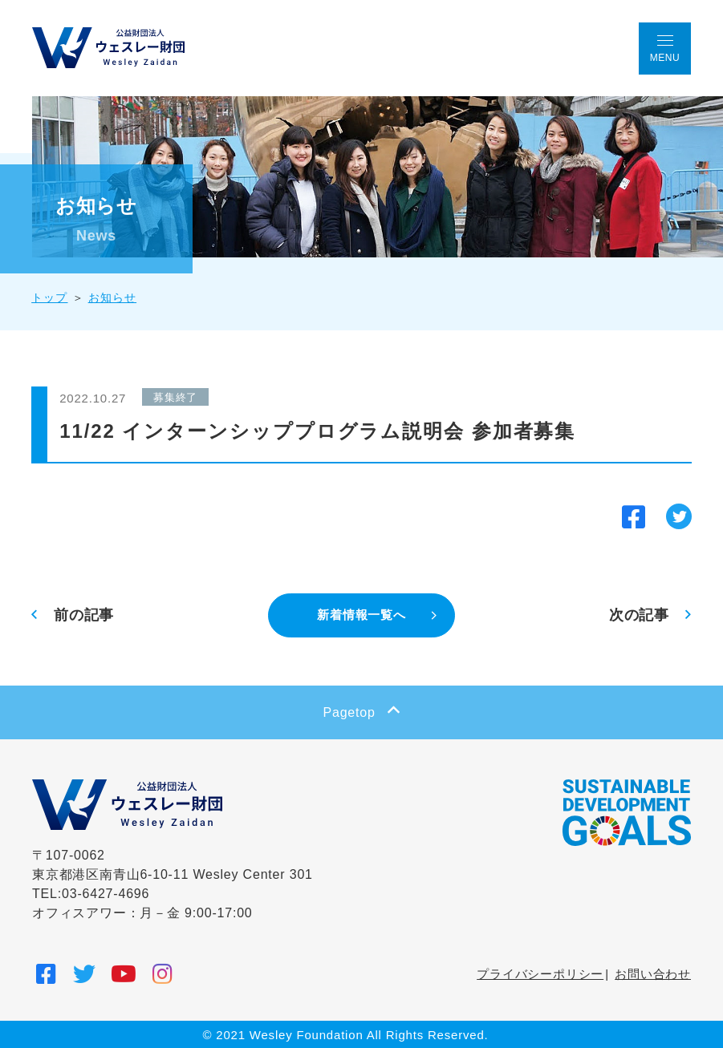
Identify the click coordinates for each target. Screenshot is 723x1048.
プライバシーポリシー (540, 973)
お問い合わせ (653, 973)
